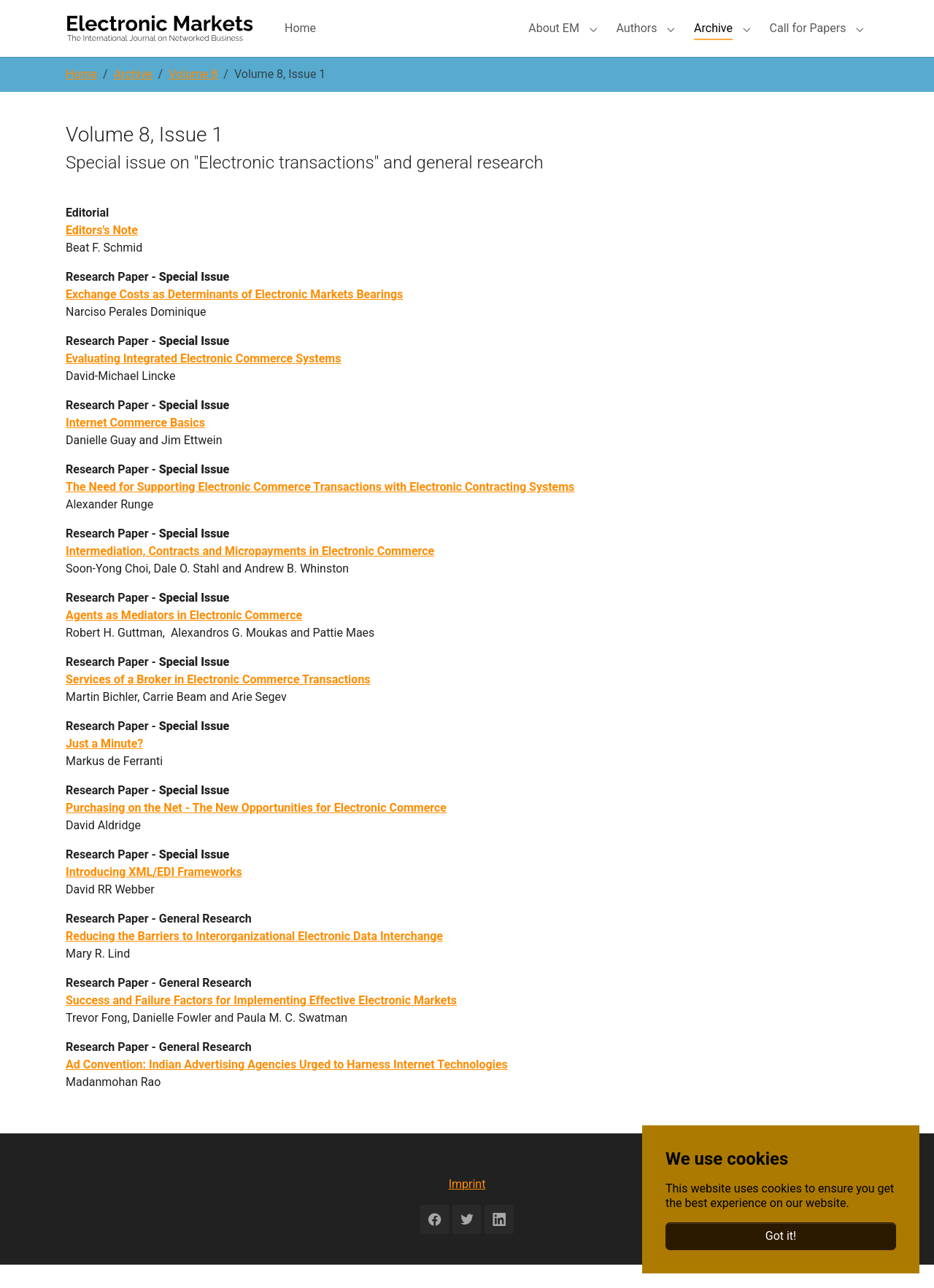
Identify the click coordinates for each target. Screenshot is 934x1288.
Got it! (780, 1236)
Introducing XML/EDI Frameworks (154, 895)
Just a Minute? (104, 767)
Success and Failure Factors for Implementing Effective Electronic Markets (261, 1024)
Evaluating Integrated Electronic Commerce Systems (203, 382)
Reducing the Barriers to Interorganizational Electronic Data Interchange (254, 959)
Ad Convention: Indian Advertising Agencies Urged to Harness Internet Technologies (287, 1088)
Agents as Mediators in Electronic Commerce (184, 638)
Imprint (467, 1207)
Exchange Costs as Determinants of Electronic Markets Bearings (234, 318)
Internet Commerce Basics (135, 446)
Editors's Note (102, 253)
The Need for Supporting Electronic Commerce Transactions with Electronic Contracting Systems (320, 510)
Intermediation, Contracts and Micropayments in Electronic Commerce (250, 574)
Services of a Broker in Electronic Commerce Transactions (218, 703)
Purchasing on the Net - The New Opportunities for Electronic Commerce (256, 831)
